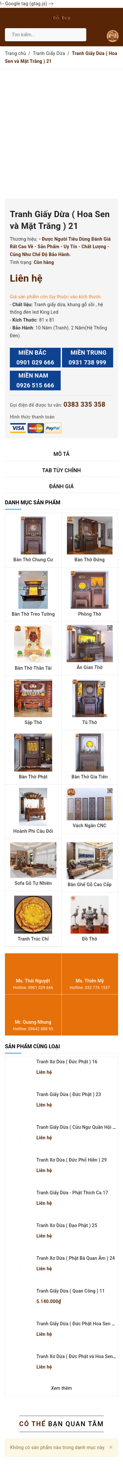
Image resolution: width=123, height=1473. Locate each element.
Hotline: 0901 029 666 (33, 987)
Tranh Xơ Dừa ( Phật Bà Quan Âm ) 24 (75, 1258)
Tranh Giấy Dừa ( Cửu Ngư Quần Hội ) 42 (78, 1127)
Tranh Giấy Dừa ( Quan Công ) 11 (70, 1291)
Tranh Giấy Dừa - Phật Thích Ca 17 (72, 1192)
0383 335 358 (84, 404)
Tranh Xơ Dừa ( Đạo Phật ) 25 (66, 1225)
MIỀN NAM (35, 381)
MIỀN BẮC (35, 358)
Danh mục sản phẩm (32, 502)
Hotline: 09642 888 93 (33, 1029)
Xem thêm (61, 1388)
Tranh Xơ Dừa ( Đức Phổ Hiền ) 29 (71, 1160)
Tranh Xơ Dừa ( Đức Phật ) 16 (66, 1061)
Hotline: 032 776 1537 (90, 987)
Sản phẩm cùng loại (32, 1046)
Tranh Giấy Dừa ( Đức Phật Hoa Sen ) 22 (78, 1323)
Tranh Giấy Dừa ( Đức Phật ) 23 (68, 1094)
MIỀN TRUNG (88, 358)
